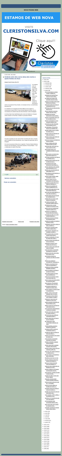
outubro (47, 86)
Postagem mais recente (7, 221)
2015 (45, 437)
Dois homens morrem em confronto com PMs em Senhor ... (52, 258)
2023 (45, 81)
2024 (45, 79)
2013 (45, 441)
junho (46, 413)
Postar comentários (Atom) (11, 224)
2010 (45, 446)
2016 (45, 435)
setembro (47, 88)
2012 (45, 443)
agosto (46, 90)
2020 (45, 428)
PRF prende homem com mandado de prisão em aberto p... (52, 151)
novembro (47, 84)
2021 (45, 426)
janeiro (46, 422)
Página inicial (21, 221)
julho (46, 411)
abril (46, 416)
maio (46, 415)
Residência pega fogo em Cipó (51, 358)
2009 (45, 448)
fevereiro (47, 420)
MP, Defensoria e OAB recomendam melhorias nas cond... (51, 323)
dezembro (47, 83)
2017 (45, 434)
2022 (45, 424)
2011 (45, 444)
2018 (45, 432)
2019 (45, 430)
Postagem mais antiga (34, 221)
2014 (45, 439)
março (46, 418)
